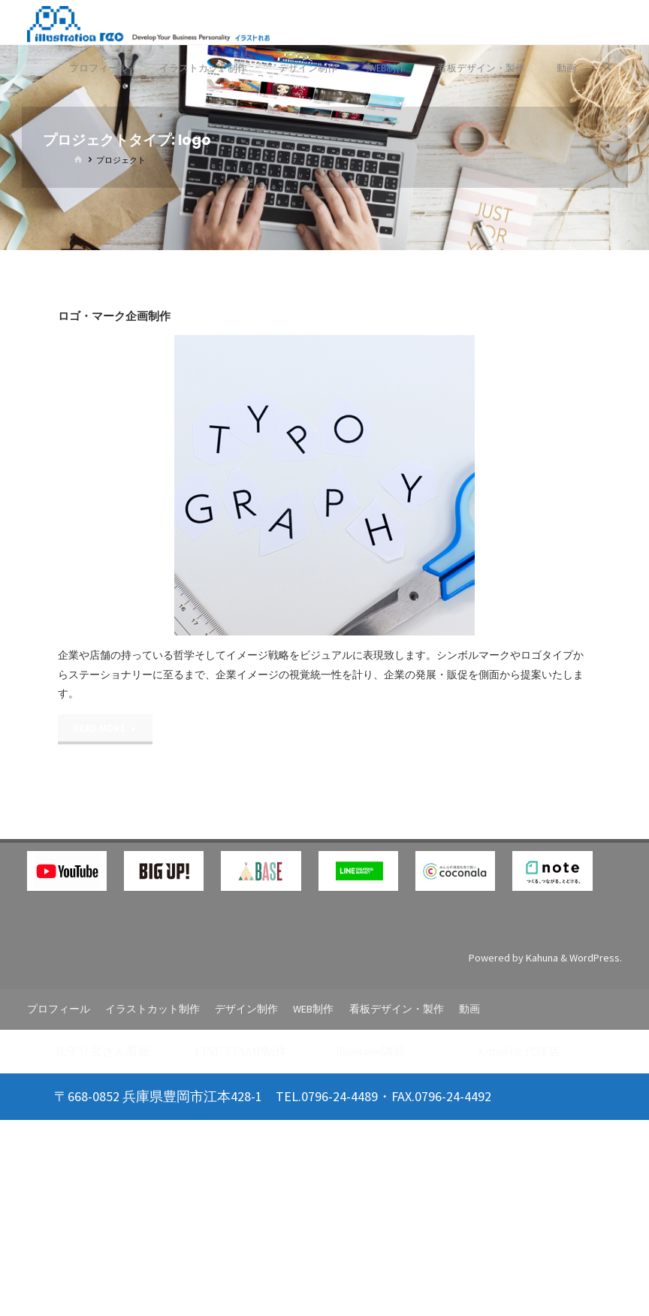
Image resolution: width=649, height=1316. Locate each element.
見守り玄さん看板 (102, 1051)
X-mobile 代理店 (519, 1051)
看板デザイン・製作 (396, 1009)
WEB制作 (313, 1009)
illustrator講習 (371, 1051)
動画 (469, 1009)
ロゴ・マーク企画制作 (114, 316)
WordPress (594, 957)
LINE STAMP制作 (241, 1051)
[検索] (607, 67)
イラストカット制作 (152, 1009)
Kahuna (541, 957)
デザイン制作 (246, 1009)
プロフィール (58, 1009)
